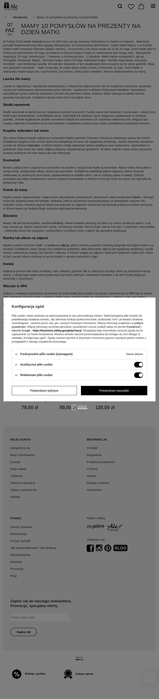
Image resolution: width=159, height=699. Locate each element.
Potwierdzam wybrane (44, 390)
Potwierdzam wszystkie (114, 390)
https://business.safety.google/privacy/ (57, 330)
